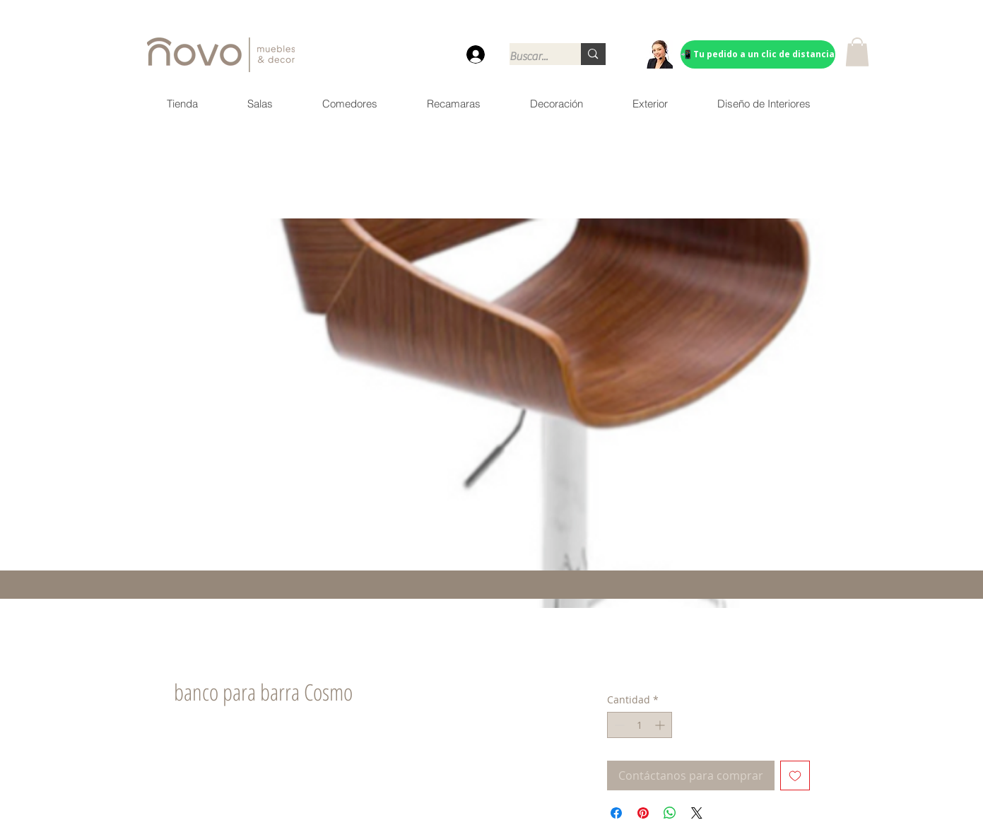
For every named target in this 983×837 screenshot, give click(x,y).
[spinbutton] (639, 725)
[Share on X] (696, 812)
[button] (857, 51)
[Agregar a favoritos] (795, 775)
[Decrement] (618, 725)
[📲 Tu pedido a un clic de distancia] (758, 54)
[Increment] (661, 725)
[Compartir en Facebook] (616, 812)
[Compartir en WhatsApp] (669, 812)
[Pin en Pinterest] (643, 812)
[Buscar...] (531, 56)
